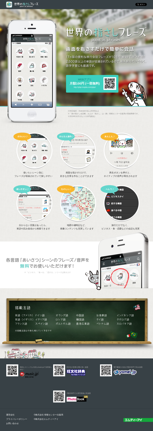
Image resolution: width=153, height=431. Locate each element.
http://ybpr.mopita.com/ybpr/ (85, 87)
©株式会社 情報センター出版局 (48, 415)
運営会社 (10, 415)
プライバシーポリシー (16, 419)
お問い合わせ (12, 423)
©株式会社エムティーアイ (46, 419)
